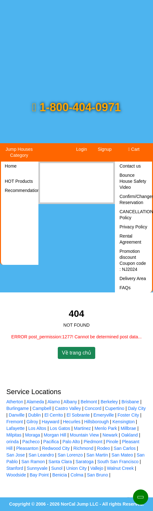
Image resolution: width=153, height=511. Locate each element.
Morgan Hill (55, 435)
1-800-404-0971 (76, 107)
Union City (76, 468)
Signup (105, 149)
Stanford (14, 468)
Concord (92, 408)
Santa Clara (60, 461)
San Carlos (125, 448)
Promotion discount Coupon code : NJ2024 (133, 260)
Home (11, 166)
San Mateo (122, 454)
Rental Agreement (130, 239)
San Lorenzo (70, 454)
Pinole (112, 441)
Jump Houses (19, 152)
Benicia (59, 474)
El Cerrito (53, 415)
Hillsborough (96, 421)
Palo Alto (71, 441)
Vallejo (96, 468)
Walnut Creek (120, 468)
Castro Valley (68, 408)
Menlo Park (106, 428)
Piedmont (92, 441)
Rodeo (103, 448)
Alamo (54, 401)
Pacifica (51, 441)
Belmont (89, 401)
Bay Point (39, 474)
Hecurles (71, 421)
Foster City (128, 415)
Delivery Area (133, 278)
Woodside (16, 474)
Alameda (35, 401)
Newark (110, 435)
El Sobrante (78, 415)
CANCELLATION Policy (136, 214)
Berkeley (109, 401)
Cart (133, 149)
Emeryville (103, 415)
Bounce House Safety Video (133, 181)
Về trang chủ (76, 352)
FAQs (125, 287)
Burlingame (17, 408)
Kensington (123, 421)
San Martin (97, 454)
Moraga (32, 435)
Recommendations (21, 190)
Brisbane (130, 401)
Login (81, 149)
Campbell (41, 408)
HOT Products (19, 181)
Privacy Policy (133, 226)
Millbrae (128, 428)
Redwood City (56, 448)
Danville (17, 415)
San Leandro (41, 454)
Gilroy (32, 421)
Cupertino (114, 408)
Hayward (50, 421)
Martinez (82, 428)
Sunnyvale (37, 468)
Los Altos (37, 428)
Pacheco (30, 441)
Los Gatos (60, 428)
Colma (76, 474)
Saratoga (85, 461)
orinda (12, 441)
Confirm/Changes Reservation (136, 199)
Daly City (137, 408)
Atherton (14, 401)
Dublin (34, 415)
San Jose (15, 454)
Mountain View (84, 435)
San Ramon (33, 461)
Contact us (130, 166)
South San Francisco (117, 461)
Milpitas (13, 435)
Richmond (83, 448)
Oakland (129, 435)
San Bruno (97, 474)
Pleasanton (27, 448)
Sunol (57, 468)
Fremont (14, 421)
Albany (70, 401)
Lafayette (15, 428)
